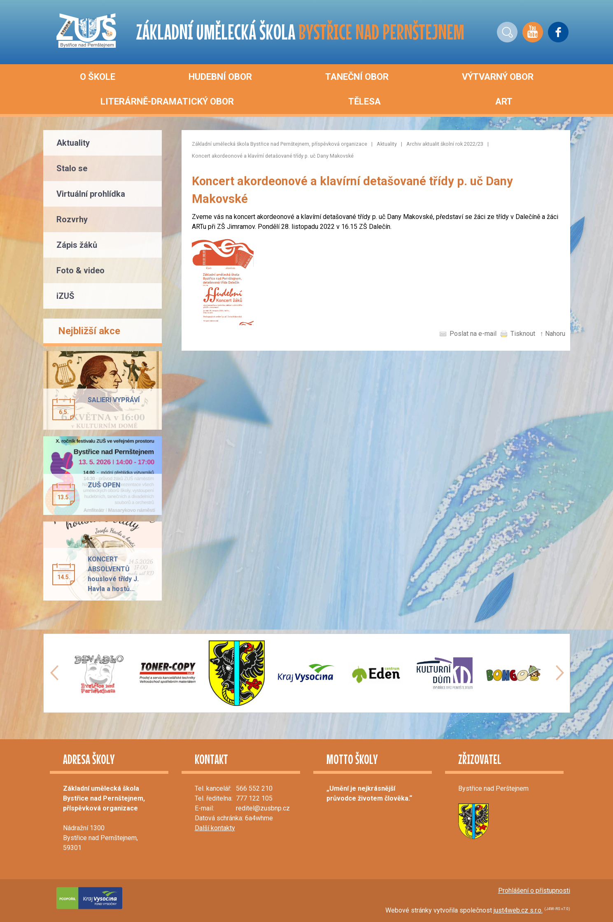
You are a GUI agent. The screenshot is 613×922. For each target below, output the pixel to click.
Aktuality (387, 144)
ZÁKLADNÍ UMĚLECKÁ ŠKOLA (300, 32)
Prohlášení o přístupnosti (534, 890)
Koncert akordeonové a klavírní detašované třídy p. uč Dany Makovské (273, 156)
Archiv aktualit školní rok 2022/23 (444, 144)
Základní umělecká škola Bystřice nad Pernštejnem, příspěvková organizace (279, 144)
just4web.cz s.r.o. (518, 910)
